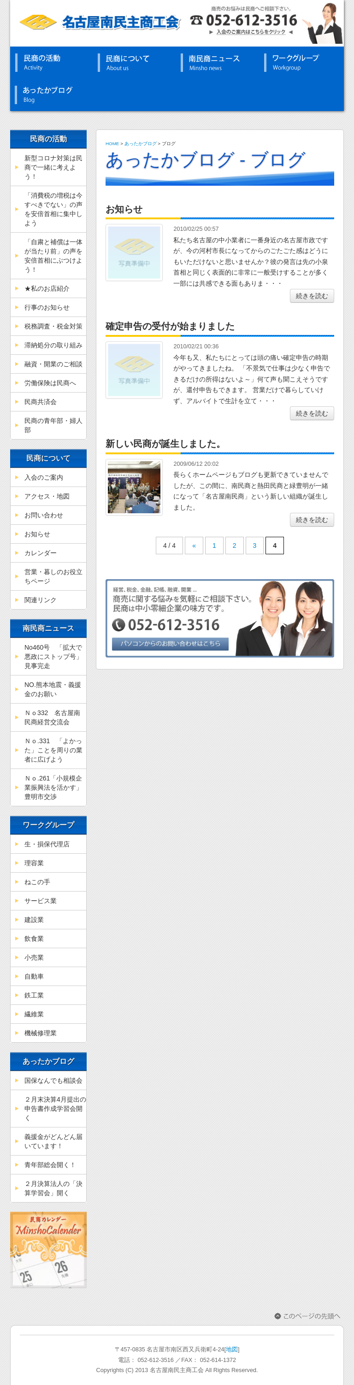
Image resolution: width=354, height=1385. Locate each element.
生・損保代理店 (47, 844)
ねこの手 (37, 882)
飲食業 (34, 938)
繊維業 (34, 1014)
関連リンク (40, 600)
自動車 (34, 976)
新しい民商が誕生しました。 (165, 444)
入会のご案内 (43, 477)
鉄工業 (34, 995)
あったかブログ (51, 95)
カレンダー (40, 553)
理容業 (34, 863)
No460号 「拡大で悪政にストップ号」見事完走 (53, 656)
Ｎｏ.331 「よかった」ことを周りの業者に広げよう (53, 750)
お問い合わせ (43, 515)
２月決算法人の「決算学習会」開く (53, 1188)
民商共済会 (40, 401)
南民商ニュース (217, 63)
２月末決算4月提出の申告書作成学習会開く (55, 1108)
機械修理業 (40, 1033)
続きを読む (312, 295)
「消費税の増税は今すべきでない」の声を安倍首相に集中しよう (53, 209)
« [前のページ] (194, 545)
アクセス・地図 (47, 496)
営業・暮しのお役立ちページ (53, 576)
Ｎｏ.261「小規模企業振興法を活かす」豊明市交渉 (53, 787)
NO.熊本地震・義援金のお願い (52, 689)
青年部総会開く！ (50, 1164)
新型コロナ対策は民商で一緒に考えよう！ (53, 167)
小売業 (34, 957)
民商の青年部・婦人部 (53, 425)
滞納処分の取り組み (53, 345)
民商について (134, 63)
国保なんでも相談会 (53, 1080)
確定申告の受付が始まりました (170, 326)
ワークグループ (300, 63)
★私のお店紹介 (47, 288)
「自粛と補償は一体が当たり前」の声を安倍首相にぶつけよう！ (53, 255)
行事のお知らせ (47, 307)
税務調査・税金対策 (53, 326)
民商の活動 (51, 63)
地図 (232, 1349)
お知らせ (37, 534)
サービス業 (40, 900)
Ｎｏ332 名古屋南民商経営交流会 (52, 717)
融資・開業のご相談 (53, 364)
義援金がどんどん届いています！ (53, 1141)
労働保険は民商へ (50, 383)
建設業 (34, 919)
